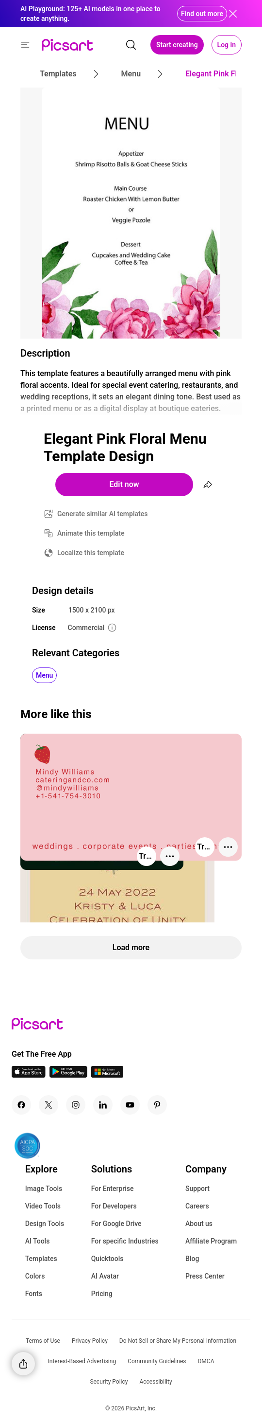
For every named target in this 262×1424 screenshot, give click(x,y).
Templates (41, 1258)
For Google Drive (116, 1223)
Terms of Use (43, 1340)
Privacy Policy (90, 1340)
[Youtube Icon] (130, 1105)
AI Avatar (105, 1276)
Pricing (102, 1294)
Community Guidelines (157, 1361)
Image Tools (44, 1188)
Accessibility (155, 1381)
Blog (192, 1258)
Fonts (33, 1294)
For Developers (114, 1206)
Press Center (205, 1276)
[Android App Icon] (68, 1075)
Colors (35, 1276)
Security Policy (109, 1381)
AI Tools (37, 1241)
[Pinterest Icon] (157, 1105)
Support (197, 1188)
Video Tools (43, 1206)
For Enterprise (112, 1188)
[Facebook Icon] (21, 1105)
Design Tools (45, 1223)
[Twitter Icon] (48, 1105)
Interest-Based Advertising (82, 1361)
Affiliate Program (211, 1241)
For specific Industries (125, 1241)
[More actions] (170, 856)
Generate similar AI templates (102, 514)
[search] (131, 44)
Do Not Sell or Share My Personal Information (177, 1340)
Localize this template (90, 553)
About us (199, 1223)
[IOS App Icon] (29, 1075)
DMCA (205, 1361)
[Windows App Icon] (107, 1075)
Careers (197, 1206)
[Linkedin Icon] (103, 1105)
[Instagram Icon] (75, 1105)
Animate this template (91, 533)
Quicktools (107, 1258)
